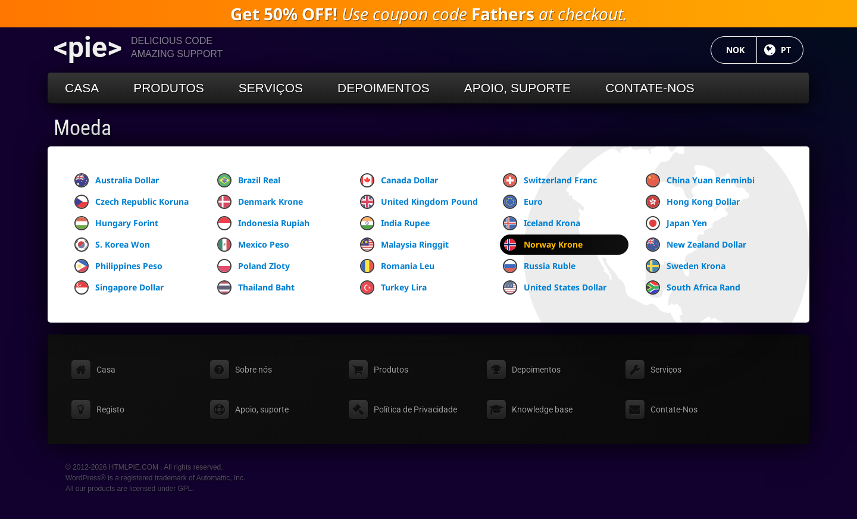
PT (792, 49)
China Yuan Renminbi (700, 180)
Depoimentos (383, 88)
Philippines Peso (118, 266)
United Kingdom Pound (419, 202)
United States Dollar (554, 287)
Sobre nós (253, 369)
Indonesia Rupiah (263, 223)
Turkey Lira (393, 287)
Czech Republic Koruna (131, 202)
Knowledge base (542, 409)
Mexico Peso (253, 244)
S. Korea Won (112, 244)
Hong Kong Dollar (693, 202)
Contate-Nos (650, 88)
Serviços (271, 88)
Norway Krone (543, 244)
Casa (82, 88)
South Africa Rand (693, 287)
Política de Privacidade (415, 409)
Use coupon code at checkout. (428, 13)
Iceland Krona (541, 223)
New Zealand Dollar (696, 244)
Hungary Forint (116, 223)
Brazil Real (248, 180)
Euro (523, 202)
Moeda (82, 127)
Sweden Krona (685, 266)
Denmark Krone (260, 202)
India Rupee (395, 223)
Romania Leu (397, 266)
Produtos (168, 88)
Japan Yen (676, 223)
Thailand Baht (256, 287)
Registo (110, 409)
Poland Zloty (253, 266)
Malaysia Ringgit (404, 244)
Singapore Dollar (119, 287)
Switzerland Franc (550, 180)
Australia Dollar (116, 180)
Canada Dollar (399, 180)
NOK (741, 49)
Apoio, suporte (517, 88)
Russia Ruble (539, 266)
